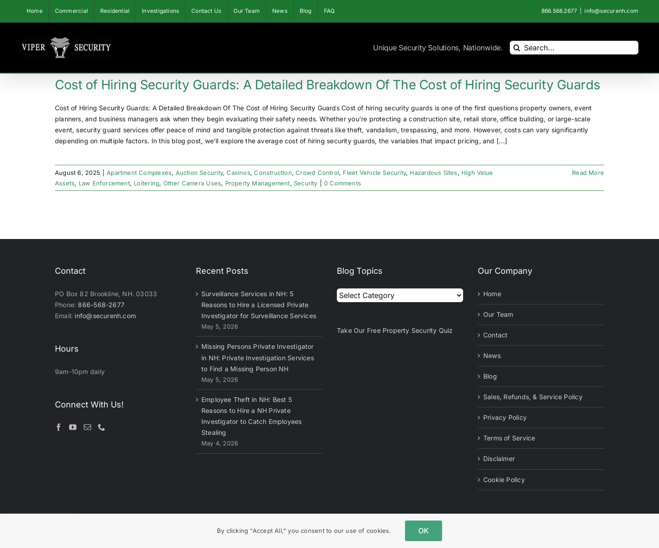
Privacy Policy (505, 417)
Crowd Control (317, 172)
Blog (490, 376)
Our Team (498, 314)
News (492, 355)
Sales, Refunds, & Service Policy (533, 397)
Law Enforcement (104, 183)
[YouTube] (72, 427)
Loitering (146, 183)
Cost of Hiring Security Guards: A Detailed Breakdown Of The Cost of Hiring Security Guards (327, 84)
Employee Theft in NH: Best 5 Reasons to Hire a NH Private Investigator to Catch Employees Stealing (251, 416)
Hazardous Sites (433, 172)
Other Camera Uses (192, 183)
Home (492, 294)
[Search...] (574, 47)
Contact (495, 335)
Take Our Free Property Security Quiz (395, 330)
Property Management (257, 183)
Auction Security (199, 172)
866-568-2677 (101, 305)
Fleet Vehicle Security (374, 172)
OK (423, 530)
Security (306, 183)
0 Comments (342, 183)
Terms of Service (509, 438)
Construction (273, 172)
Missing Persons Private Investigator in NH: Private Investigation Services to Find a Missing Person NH (257, 357)
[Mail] (87, 427)
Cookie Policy (504, 479)
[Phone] (101, 427)
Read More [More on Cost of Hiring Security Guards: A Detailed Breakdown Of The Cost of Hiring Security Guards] (588, 172)
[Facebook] (58, 427)
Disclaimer (499, 458)
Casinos (238, 172)
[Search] (517, 47)
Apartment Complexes (139, 172)
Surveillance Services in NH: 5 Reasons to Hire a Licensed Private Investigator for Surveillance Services (258, 305)
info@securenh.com (611, 10)
